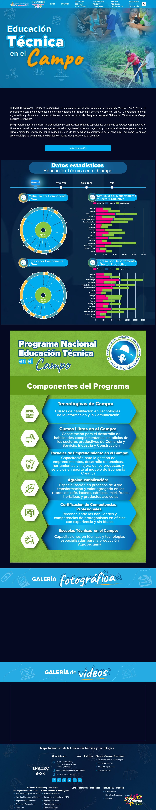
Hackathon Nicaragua (112, 795)
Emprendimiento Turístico (24, 801)
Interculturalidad (103, 770)
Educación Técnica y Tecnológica (109, 760)
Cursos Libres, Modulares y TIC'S (55, 797)
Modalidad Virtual (49, 808)
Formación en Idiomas (51, 804)
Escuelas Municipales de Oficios (26, 794)
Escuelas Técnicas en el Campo (26, 797)
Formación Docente (50, 801)
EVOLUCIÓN (65, 4)
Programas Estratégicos (23, 804)
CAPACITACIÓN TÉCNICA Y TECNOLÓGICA (98, 4)
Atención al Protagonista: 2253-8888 (70, 770)
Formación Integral (104, 763)
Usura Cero (18, 808)
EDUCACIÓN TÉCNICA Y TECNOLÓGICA (80, 4)
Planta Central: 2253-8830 (66, 775)
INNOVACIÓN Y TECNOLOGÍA (134, 4)
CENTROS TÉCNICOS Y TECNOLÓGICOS (117, 4)
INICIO (52, 4)
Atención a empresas (50, 794)
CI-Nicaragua (109, 791)
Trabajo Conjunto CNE (105, 767)
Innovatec (108, 799)
